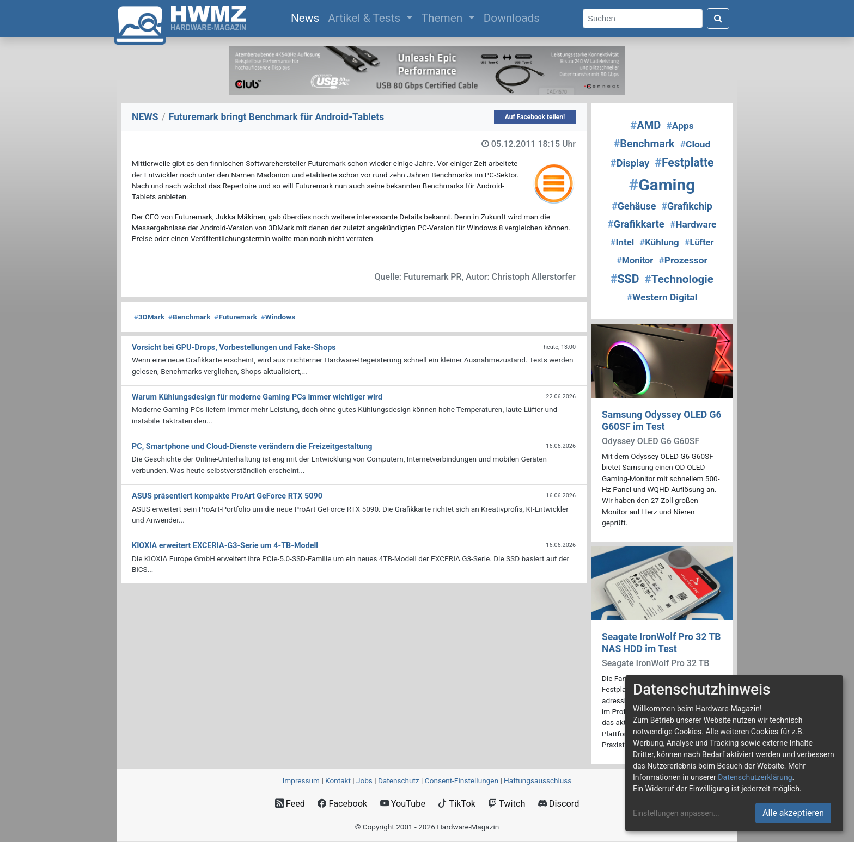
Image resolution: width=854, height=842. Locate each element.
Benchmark (189, 316)
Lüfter (699, 242)
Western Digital (662, 297)
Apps (680, 125)
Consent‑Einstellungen (461, 780)
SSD (625, 279)
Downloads (512, 17)
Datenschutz (398, 780)
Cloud (695, 144)
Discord (559, 803)
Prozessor (682, 260)
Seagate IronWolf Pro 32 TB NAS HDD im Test (661, 642)
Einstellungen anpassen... (676, 813)
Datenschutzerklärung (755, 777)
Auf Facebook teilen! (535, 117)
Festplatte (684, 162)
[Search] (643, 19)
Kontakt (338, 780)
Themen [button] (444, 17)
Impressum (301, 780)
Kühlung (659, 242)
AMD (645, 125)
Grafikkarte (636, 224)
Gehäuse (634, 206)
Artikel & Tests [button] (365, 17)
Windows (278, 316)
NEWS (145, 117)
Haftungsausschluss (537, 780)
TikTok (456, 803)
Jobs (364, 780)
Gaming (662, 184)
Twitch (506, 803)
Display (629, 163)
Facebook (342, 803)
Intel (623, 242)
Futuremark (235, 316)
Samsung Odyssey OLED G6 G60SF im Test (662, 420)
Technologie (679, 279)
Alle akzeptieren (793, 813)
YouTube (402, 803)
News (307, 16)
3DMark (149, 316)
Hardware (693, 224)
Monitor (635, 260)
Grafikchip (686, 206)
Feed (290, 803)
